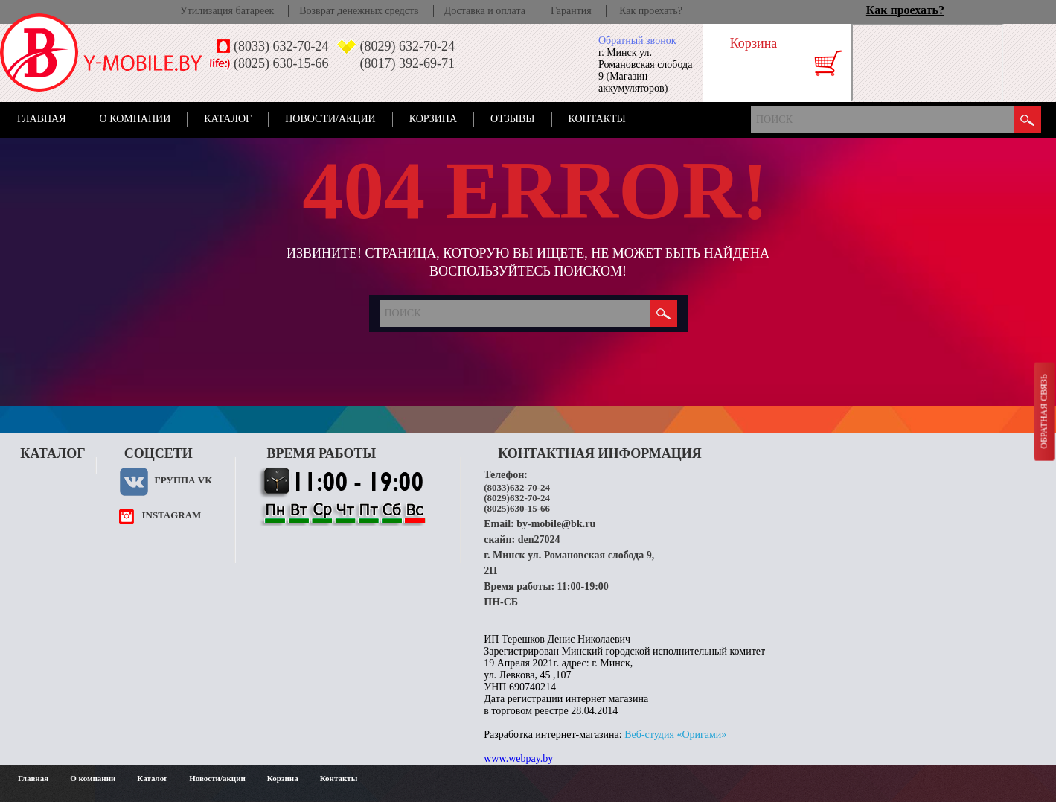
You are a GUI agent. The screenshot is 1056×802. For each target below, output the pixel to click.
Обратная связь (1043, 411)
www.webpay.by (518, 758)
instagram (171, 515)
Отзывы (512, 118)
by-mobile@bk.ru (555, 523)
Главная (41, 118)
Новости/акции (330, 118)
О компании (135, 118)
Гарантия (571, 10)
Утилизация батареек (227, 10)
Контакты (597, 118)
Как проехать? (650, 10)
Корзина (433, 118)
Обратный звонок (637, 40)
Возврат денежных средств (358, 10)
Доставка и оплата (484, 10)
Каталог (228, 118)
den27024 (539, 539)
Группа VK (183, 480)
